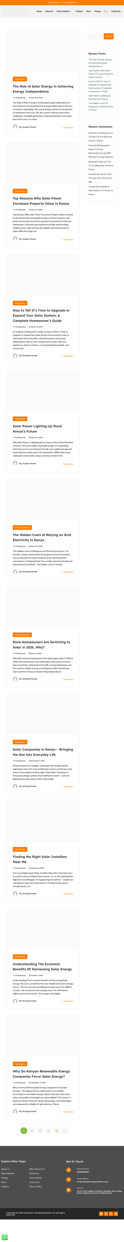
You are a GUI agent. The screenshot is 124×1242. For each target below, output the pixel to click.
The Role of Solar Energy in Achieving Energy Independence (100, 63)
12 (57, 1153)
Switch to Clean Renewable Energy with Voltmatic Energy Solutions (100, 154)
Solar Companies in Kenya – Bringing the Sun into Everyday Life (41, 761)
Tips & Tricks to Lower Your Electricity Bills (100, 179)
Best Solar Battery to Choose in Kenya (100, 191)
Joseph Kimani (29, 128)
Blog (106, 12)
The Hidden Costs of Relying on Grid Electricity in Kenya (100, 107)
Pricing (97, 12)
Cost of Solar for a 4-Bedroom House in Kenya (100, 137)
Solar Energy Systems (23, 534)
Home (39, 12)
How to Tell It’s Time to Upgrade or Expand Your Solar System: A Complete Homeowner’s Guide (42, 321)
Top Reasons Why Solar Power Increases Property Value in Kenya (40, 204)
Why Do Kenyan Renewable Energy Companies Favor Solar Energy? (41, 1093)
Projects (79, 12)
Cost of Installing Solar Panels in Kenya (101, 166)
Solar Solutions (64, 11)
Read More (67, 128)
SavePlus (92, 175)
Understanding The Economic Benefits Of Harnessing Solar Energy (39, 980)
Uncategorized (20, 80)
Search (109, 37)
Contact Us (115, 12)
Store (88, 12)
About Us (49, 12)
